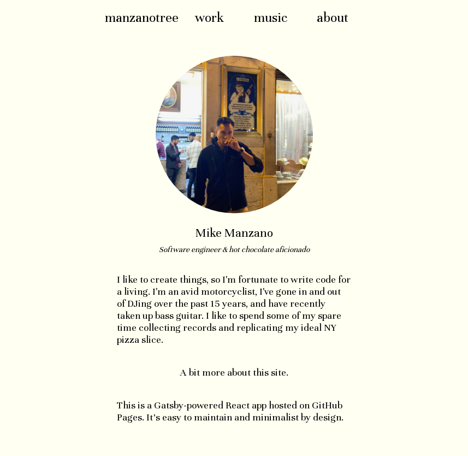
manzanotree (142, 17)
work (209, 17)
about (332, 17)
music (270, 17)
